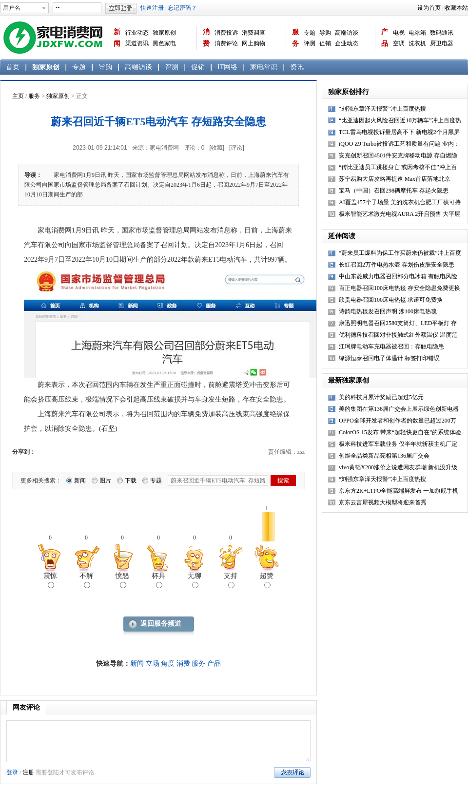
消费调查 (253, 32)
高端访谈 (346, 32)
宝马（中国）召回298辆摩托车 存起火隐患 (393, 190)
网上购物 (253, 43)
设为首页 (429, 7)
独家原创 (164, 32)
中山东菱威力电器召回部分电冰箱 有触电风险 (398, 276)
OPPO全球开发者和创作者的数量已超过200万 (397, 420)
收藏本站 (456, 7)
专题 (309, 32)
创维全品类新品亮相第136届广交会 (384, 455)
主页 (18, 96)
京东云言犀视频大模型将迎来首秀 (383, 502)
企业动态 (346, 43)
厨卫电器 (441, 43)
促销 (325, 43)
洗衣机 (417, 43)
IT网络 (227, 67)
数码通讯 (441, 32)
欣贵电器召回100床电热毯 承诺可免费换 (391, 299)
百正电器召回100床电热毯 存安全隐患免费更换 (399, 288)
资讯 (297, 67)
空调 (399, 43)
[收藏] (216, 147)
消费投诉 (226, 32)
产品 (384, 37)
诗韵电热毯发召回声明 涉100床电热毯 (388, 311)
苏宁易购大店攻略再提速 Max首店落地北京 (394, 178)
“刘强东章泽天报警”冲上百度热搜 (382, 108)
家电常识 (263, 67)
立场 (152, 663)
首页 (13, 67)
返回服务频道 (160, 623)
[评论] (236, 147)
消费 (206, 37)
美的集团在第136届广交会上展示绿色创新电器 (399, 408)
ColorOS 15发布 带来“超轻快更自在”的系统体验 (400, 432)
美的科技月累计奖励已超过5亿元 (381, 397)
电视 (399, 32)
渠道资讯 (137, 43)
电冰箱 (417, 32)
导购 (325, 32)
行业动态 (137, 32)
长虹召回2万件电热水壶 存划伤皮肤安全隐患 (396, 264)
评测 (309, 43)
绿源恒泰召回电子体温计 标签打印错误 (389, 358)
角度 (168, 663)
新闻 (117, 37)
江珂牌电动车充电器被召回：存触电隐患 (391, 346)
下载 (130, 480)
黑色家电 (164, 43)
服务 (295, 37)
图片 (105, 480)
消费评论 (226, 43)
